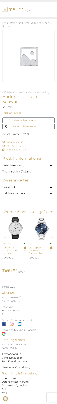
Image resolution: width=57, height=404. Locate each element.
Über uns (7, 307)
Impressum (9, 378)
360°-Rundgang (11, 310)
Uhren (13, 22)
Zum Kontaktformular (15, 361)
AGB (4, 389)
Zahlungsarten (13, 193)
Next (52, 237)
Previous (5, 237)
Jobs (4, 314)
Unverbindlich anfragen (20, 120)
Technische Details (16, 171)
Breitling (24, 22)
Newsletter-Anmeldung (16, 367)
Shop (5, 22)
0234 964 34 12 (12, 142)
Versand (8, 187)
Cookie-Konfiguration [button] (14, 385)
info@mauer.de (13, 146)
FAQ (4, 392)
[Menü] (5, 9)
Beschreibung (13, 165)
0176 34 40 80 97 (14, 149)
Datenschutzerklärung (15, 381)
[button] (5, 398)
